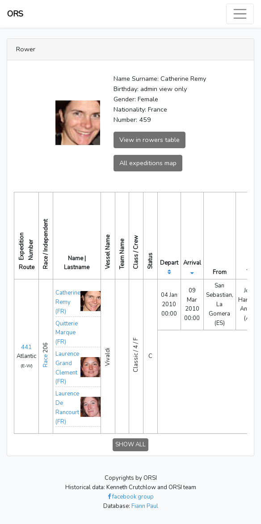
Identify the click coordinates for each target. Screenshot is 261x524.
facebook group (131, 497)
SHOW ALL (130, 445)
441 (26, 347)
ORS (15, 13)
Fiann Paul (144, 506)
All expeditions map (148, 162)
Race (46, 360)
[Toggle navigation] (240, 14)
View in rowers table (149, 139)
